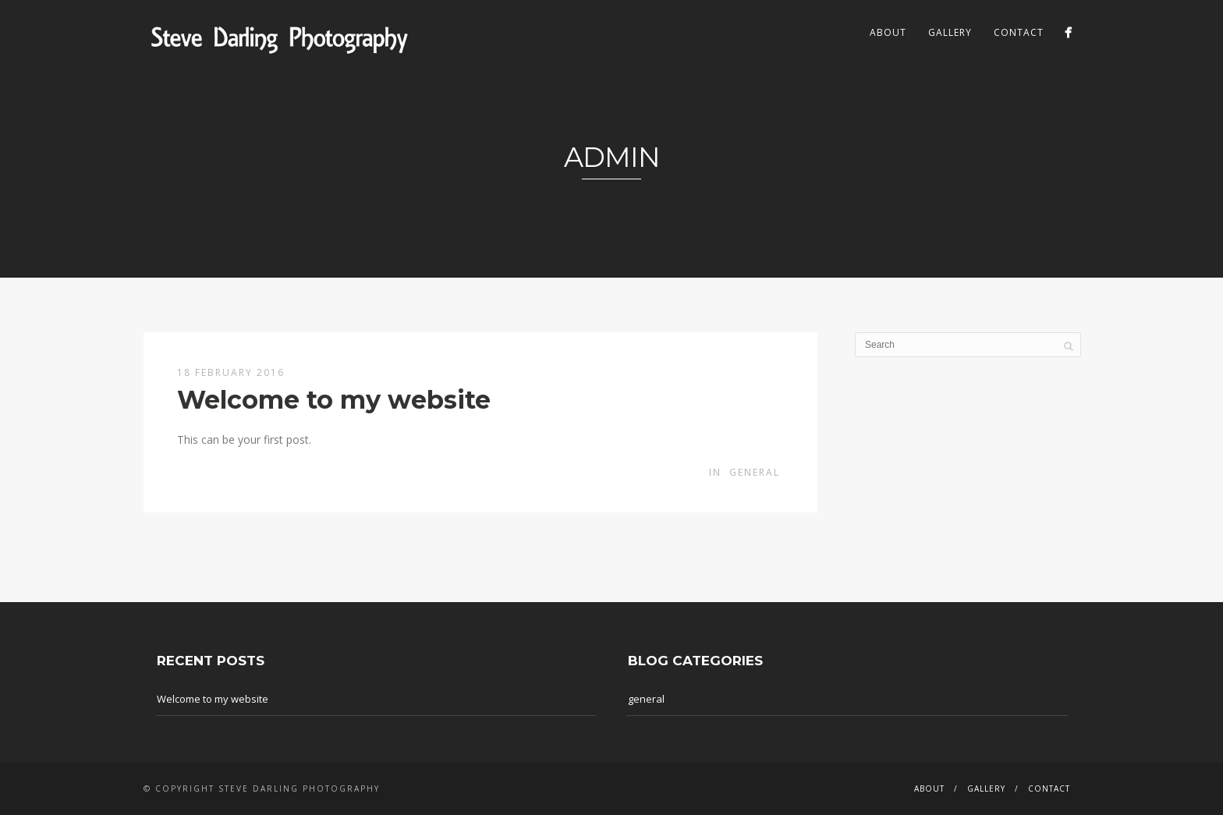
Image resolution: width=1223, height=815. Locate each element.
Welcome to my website (334, 399)
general (754, 472)
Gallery (950, 32)
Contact (1019, 32)
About (888, 32)
